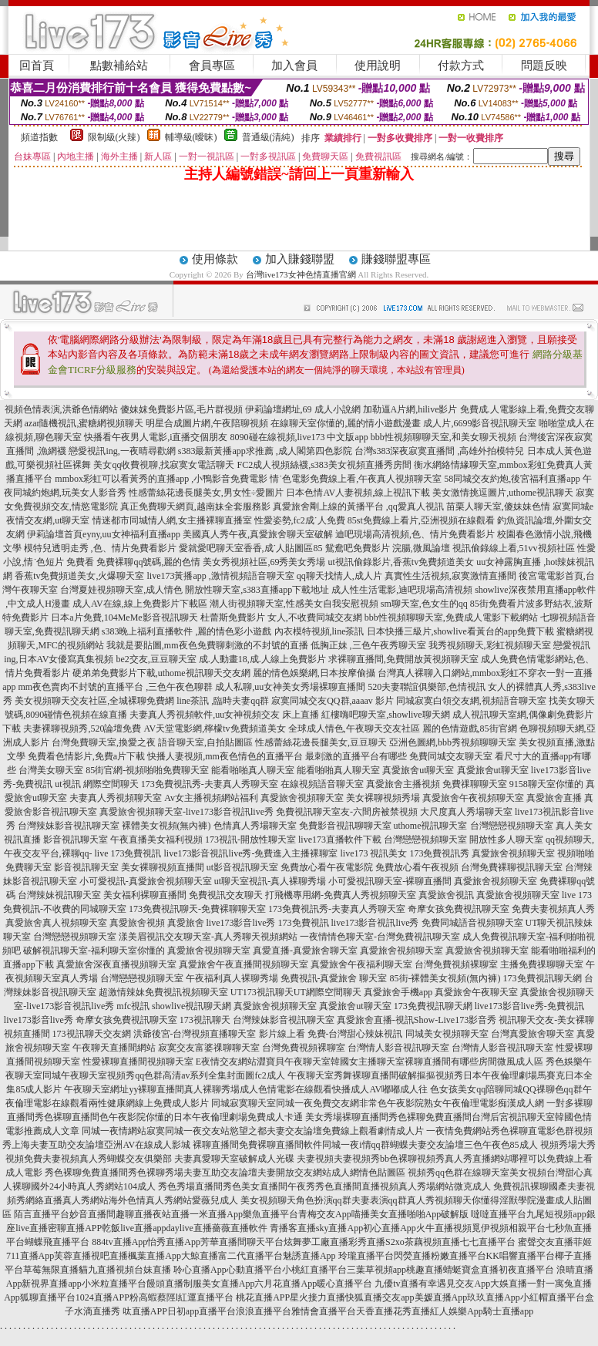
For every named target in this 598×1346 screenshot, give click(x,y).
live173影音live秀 (241, 922)
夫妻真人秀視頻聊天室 (115, 797)
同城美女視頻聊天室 (447, 1033)
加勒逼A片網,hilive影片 (410, 409)
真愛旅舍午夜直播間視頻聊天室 (243, 964)
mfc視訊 (133, 1006)
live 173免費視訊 (128, 853)
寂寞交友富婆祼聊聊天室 (209, 1047)
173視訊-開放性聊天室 (250, 839)
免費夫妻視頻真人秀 (553, 909)
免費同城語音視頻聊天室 (472, 922)
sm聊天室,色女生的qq (424, 603)
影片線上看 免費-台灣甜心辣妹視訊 (331, 1033)
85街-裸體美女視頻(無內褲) (445, 978)
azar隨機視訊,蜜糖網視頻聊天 (84, 423)
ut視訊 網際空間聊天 (96, 784)
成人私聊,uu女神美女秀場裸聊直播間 (290, 686)
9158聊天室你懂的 (546, 784)
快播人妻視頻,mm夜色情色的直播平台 (225, 756)
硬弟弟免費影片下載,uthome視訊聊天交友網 (161, 673)
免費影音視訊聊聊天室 (345, 825)
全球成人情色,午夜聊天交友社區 (354, 728)
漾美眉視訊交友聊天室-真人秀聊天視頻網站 (208, 936)
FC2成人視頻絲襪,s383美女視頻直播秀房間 (324, 464)
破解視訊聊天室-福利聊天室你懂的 (94, 950)
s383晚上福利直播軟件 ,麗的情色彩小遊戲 (187, 631)
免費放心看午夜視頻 (417, 867)
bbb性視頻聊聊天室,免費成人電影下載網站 (451, 617)
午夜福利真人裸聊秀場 (232, 978)
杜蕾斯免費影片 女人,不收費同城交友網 (281, 617)
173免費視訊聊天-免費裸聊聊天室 (197, 909)
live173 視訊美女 (373, 853)
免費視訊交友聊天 (226, 895)
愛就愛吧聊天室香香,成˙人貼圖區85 (251, 548)
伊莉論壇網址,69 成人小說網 (303, 409)
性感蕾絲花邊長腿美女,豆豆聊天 (321, 742)
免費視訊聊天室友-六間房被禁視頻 (347, 811)
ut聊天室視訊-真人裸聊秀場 (270, 881)
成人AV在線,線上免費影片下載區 (139, 603)
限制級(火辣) (114, 137)
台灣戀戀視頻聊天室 (511, 825)
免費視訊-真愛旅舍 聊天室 (334, 978)
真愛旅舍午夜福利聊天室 (361, 964)
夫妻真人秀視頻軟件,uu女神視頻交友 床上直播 (224, 714)
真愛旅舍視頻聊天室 (302, 797)
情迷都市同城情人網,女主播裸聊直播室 (172, 520)
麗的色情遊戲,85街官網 (469, 728)
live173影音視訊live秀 (375, 922)
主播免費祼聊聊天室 (541, 964)
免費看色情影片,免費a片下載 (86, 756)
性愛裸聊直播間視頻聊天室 (137, 1061)
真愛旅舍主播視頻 (403, 784)
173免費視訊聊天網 (542, 978)
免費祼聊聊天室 (474, 784)
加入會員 (294, 65)
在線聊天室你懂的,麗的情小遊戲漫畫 (345, 423)
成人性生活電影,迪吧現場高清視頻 (401, 589)
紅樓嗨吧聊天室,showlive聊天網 (385, 714)
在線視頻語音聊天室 (322, 784)
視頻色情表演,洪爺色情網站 (61, 409)
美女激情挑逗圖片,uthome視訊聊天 (502, 492)
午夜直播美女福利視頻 (156, 839)
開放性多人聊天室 (506, 839)
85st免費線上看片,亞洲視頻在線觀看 (421, 520)
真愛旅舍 (185, 922)
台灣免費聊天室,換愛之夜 (104, 742)
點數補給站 (119, 65)
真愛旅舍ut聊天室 (418, 770)
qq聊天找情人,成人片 (339, 575)
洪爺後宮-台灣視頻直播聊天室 (195, 1033)
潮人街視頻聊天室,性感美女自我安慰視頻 (294, 603)
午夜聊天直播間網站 (114, 1047)
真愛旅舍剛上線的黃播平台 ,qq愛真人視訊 (358, 506)
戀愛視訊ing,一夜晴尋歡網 (122, 451)
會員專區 (212, 65)
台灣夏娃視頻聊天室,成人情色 (121, 589)
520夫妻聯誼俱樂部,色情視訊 (426, 686)
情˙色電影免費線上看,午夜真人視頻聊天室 (356, 478)
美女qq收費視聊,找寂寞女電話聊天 (163, 464)
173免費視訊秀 (439, 853)
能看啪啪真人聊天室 (252, 770)
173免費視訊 (303, 922)
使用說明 (377, 65)
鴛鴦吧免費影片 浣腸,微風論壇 (387, 548)
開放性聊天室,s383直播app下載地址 (257, 589)
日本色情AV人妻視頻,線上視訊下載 (358, 492)
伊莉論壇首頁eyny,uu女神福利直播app (103, 534)
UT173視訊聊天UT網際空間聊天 (295, 992)
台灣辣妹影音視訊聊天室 (68, 825)
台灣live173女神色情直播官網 (301, 274)
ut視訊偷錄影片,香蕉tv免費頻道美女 (401, 562)
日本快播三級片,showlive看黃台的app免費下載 (461, 631)
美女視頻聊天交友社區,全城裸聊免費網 (94, 700)
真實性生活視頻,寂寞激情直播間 (450, 575)
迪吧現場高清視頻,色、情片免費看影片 (415, 534)
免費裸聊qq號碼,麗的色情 (148, 562)
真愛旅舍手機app (398, 992)
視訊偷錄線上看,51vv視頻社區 (513, 548)
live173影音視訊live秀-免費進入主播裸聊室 (251, 853)
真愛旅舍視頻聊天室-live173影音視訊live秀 (186, 811)
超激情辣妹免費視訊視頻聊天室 (163, 992)
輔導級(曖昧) (191, 137)
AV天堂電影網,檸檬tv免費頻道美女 (214, 728)
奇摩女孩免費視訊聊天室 (458, 909)
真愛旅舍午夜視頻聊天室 (473, 797)
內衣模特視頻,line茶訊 (319, 631)
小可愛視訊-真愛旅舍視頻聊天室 (145, 881)
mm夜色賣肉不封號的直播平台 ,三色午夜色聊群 (115, 686)
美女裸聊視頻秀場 (383, 797)
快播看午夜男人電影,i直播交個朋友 (155, 437)
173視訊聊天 (205, 1020)
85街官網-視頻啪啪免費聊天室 (147, 770)
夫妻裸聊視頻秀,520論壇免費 (82, 728)
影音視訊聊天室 (75, 839)
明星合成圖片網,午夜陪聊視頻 (207, 423)
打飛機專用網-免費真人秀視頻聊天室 (340, 895)
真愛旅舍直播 (554, 797)
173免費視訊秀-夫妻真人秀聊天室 (209, 784)
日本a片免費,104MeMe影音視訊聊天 (124, 617)
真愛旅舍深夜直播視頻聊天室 (116, 964)
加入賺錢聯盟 (299, 259)
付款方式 (461, 65)
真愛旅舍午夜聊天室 (476, 992)
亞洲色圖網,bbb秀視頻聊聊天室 (452, 742)
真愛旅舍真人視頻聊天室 (56, 922)
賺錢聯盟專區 (396, 259)
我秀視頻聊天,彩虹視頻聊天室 (489, 645)
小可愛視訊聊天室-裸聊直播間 (390, 881)
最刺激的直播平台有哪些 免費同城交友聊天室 (398, 756)
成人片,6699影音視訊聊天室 (479, 423)
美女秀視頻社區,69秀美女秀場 (264, 562)
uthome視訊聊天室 (431, 825)
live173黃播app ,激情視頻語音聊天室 (220, 575)
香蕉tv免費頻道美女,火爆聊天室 (79, 575)
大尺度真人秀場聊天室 (466, 811)
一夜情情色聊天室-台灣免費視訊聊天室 (380, 936)
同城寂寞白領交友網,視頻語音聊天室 (471, 700)
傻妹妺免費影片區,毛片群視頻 (181, 409)
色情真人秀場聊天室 (255, 825)
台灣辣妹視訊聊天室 (59, 895)
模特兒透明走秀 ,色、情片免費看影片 (100, 548)
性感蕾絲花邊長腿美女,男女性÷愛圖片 (206, 492)
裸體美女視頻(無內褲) (166, 825)
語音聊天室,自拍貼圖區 (205, 742)
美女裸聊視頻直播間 (162, 867)
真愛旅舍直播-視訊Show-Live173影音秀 (416, 1020)
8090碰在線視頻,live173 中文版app (299, 437)
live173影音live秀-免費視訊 (529, 1006)
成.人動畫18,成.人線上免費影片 (262, 659)
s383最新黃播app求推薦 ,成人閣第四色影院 (265, 451)
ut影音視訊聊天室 (242, 867)
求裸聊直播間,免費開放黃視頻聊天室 (403, 659)
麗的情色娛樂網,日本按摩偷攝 (314, 673)
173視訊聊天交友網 (91, 1033)
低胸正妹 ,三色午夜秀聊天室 (368, 645)
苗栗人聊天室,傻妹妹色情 (498, 506)
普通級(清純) (268, 137)
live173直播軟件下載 (339, 839)
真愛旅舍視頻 (137, 922)
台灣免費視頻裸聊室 (456, 964)
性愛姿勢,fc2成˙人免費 (299, 520)
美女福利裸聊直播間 (144, 895)
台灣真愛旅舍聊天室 (532, 1033)
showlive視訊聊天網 (191, 1006)
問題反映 (544, 65)
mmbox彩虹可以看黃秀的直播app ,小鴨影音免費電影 (161, 478)
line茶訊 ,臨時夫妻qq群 (222, 700)
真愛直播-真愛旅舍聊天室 (305, 950)
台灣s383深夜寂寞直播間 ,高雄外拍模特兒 (439, 451)
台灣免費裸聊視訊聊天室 (512, 867)
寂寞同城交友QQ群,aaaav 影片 (332, 700)
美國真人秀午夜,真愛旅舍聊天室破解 (258, 534)
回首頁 (36, 65)
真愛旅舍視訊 (446, 895)
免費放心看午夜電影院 (327, 867)
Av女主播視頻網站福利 (211, 797)
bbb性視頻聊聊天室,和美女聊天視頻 (443, 437)
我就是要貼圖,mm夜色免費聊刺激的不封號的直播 (207, 645)
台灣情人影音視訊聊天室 (398, 1047)
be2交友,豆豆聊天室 (156, 659)
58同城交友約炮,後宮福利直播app (512, 478)
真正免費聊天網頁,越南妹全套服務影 (195, 506)
